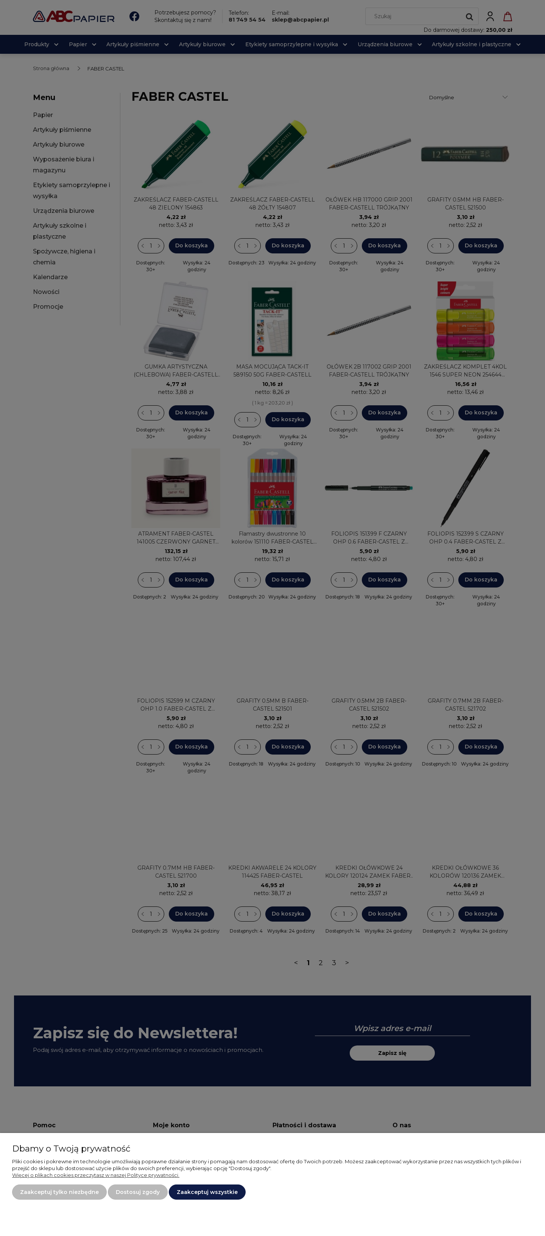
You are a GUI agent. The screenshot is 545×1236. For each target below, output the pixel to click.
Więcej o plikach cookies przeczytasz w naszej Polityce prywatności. (95, 1175)
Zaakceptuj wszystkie (207, 1192)
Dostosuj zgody (138, 1192)
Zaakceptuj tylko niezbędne (59, 1192)
